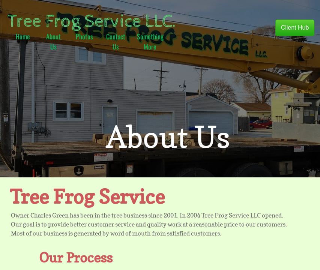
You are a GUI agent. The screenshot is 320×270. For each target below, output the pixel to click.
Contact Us (115, 41)
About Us (53, 41)
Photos (84, 36)
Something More (150, 41)
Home (23, 36)
